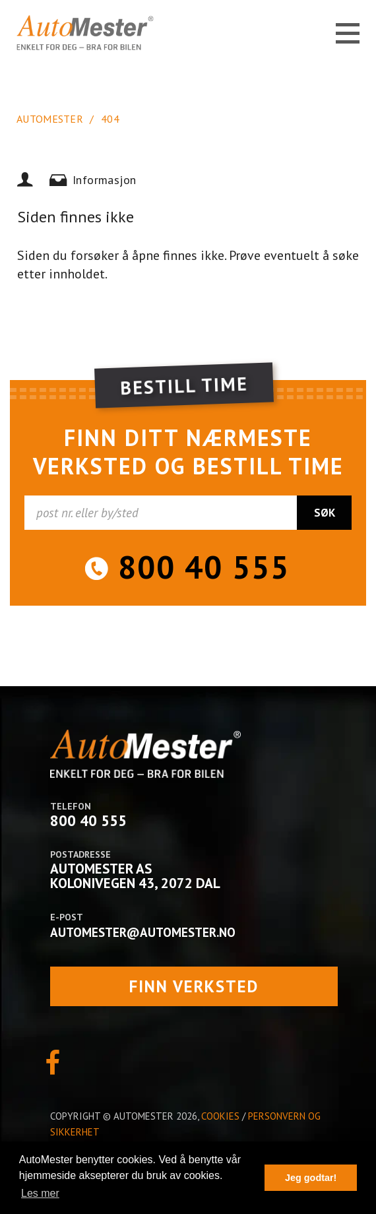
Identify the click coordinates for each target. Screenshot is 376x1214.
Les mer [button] (40, 1193)
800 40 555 (204, 567)
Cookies (220, 1116)
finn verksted (194, 986)
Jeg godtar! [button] (310, 1177)
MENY (348, 33)
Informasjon (104, 179)
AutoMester (49, 118)
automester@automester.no (142, 932)
